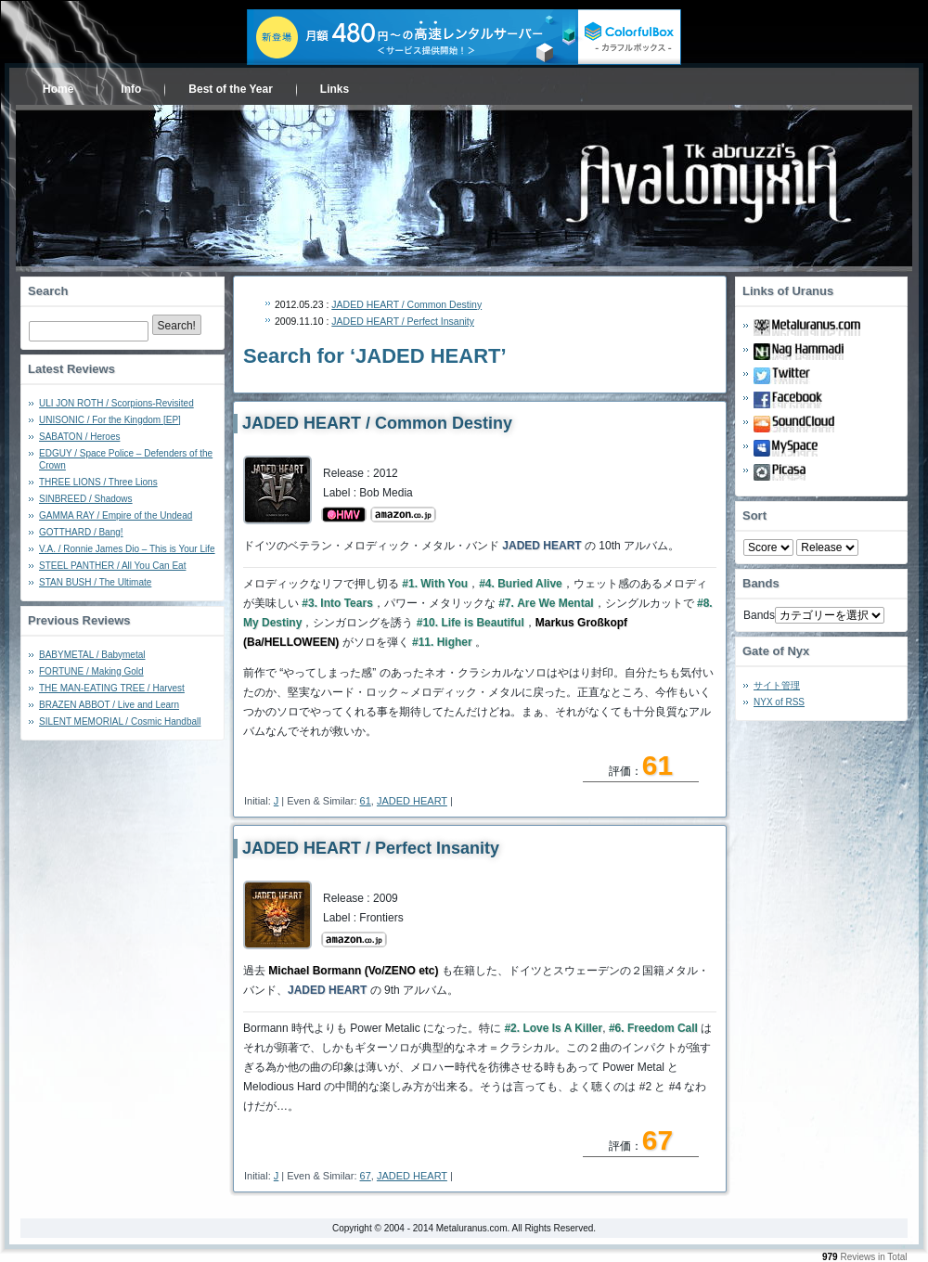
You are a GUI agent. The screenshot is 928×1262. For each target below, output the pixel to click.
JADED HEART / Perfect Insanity (402, 321)
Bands (759, 615)
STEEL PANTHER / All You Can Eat (112, 565)
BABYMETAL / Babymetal (92, 655)
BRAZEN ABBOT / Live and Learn (109, 705)
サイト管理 (777, 685)
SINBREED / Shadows (86, 499)
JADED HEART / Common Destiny (406, 304)
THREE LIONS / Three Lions (98, 482)
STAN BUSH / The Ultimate (95, 582)
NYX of (779, 702)
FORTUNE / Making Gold (91, 671)
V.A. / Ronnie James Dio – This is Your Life (127, 549)
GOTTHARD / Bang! (81, 532)
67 (365, 1175)
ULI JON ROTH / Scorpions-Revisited (116, 403)
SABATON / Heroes (79, 436)
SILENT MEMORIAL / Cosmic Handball (120, 721)
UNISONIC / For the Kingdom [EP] (110, 420)
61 (365, 800)
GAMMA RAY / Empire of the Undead (115, 515)
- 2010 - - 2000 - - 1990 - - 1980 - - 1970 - (827, 547)
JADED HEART (412, 800)
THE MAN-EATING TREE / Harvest (112, 688)
